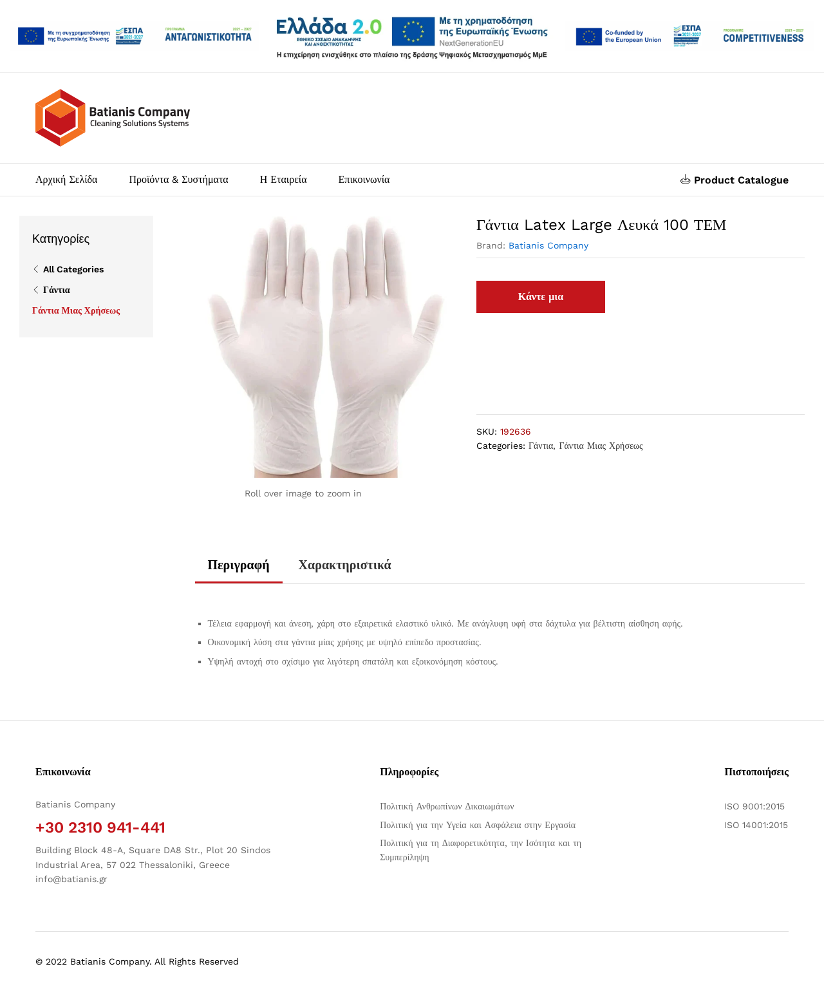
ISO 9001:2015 (754, 806)
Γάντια (541, 445)
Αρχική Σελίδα (66, 180)
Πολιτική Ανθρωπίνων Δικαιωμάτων (447, 806)
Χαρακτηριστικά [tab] (345, 564)
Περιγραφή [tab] (239, 564)
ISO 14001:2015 (756, 825)
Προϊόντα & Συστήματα (178, 180)
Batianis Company (548, 245)
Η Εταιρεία (283, 180)
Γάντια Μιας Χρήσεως (600, 445)
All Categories (73, 269)
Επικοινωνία (364, 180)
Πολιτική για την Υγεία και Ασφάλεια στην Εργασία (478, 825)
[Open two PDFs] (689, 36)
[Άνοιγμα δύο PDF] (134, 36)
